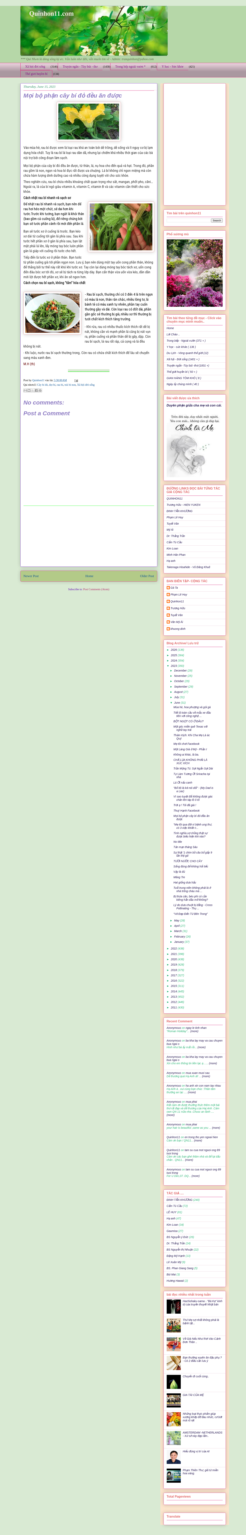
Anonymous (174, 1027)
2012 (174, 1002)
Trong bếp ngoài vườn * (130, 66)
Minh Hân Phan (176, 554)
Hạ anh (171, 560)
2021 (174, 954)
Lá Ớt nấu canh (182, 782)
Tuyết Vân (173, 523)
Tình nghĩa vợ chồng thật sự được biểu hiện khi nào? (190, 835)
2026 (174, 649)
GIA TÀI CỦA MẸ (193, 1395)
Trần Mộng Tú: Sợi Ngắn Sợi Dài (193, 768)
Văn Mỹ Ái (177, 622)
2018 (174, 970)
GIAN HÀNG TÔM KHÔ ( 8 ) (184, 378)
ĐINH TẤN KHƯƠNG (180, 511)
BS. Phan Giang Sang (180, 1268)
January (179, 941)
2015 (174, 985)
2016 (174, 980)
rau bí (60, 384)
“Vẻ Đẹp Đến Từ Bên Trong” (190, 913)
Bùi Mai (171, 1274)
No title (177, 841)
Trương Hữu (178, 608)
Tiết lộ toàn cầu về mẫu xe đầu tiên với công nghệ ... (192, 714)
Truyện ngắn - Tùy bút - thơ (80, 66)
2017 (174, 975)
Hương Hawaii (175, 1280)
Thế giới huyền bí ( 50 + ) (182, 371)
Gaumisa (172, 1231)
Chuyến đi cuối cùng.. (196, 1376)
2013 (174, 996)
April (177, 925)
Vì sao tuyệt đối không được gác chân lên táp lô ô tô (193, 798)
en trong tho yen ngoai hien (201, 1137)
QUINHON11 (175, 498)
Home (89, 576)
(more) (194, 1031)
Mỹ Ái (170, 529)
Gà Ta (174, 587)
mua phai (191, 1101)
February (180, 936)
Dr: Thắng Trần (176, 536)
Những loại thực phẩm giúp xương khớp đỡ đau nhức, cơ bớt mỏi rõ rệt (202, 1417)
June (177, 702)
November (180, 675)
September (181, 686)
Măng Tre (179, 877)
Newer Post (31, 576)
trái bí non (70, 384)
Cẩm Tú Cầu (174, 542)
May (177, 920)
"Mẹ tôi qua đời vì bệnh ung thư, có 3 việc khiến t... (192, 826)
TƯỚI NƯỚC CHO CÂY (187, 861)
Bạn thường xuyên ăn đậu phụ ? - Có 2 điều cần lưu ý (202, 1359)
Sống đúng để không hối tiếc (190, 866)
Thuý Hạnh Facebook (186, 810)
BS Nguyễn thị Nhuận (180, 1249)
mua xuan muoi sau (198, 1072)
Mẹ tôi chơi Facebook (186, 743)
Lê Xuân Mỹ (174, 1262)
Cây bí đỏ (42, 384)
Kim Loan (172, 548)
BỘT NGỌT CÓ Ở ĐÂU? (188, 721)
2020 (174, 959)
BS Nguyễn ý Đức (177, 1237)
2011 (174, 1007)
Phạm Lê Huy (175, 517)
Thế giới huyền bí (36, 73)
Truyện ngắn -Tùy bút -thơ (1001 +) (188, 365)
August (178, 691)
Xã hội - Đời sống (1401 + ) (183, 359)
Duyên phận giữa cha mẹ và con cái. (194, 405)
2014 (174, 991)
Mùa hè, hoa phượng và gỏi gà (192, 707)
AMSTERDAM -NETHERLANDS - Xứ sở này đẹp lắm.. (202, 1434)
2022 (174, 948)
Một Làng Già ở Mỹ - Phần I (190, 749)
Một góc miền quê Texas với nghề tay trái (190, 728)
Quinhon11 (38, 380)
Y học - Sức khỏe (173, 66)
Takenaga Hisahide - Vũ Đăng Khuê (188, 567)
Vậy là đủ (179, 871)
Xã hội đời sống (35, 66)
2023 (174, 665)
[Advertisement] (89, 536)
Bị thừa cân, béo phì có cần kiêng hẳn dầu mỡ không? (190, 898)
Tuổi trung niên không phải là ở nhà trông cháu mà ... (192, 889)
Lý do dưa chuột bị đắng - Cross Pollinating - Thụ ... (192, 906)
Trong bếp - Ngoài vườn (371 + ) (186, 340)
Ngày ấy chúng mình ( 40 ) (183, 384)
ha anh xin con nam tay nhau (203, 1085)
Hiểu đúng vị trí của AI (196, 1451)
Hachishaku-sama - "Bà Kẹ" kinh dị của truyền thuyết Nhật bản (202, 1303)
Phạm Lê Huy (179, 594)
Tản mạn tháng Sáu (185, 847)
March (178, 931)
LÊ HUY (172, 1212)
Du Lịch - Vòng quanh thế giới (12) (187, 353)
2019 (174, 964)
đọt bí (52, 384)
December (180, 670)
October (179, 681)
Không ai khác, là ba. (186, 754)
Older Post (147, 576)
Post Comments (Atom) (96, 589)
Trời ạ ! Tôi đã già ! (184, 805)
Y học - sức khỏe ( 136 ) (181, 346)
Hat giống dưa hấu (184, 882)
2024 (174, 660)
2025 (174, 655)
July (177, 697)
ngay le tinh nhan (196, 1027)
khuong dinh (178, 628)
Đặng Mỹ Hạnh (176, 1255)
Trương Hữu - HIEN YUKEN (184, 504)
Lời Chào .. (173, 334)
